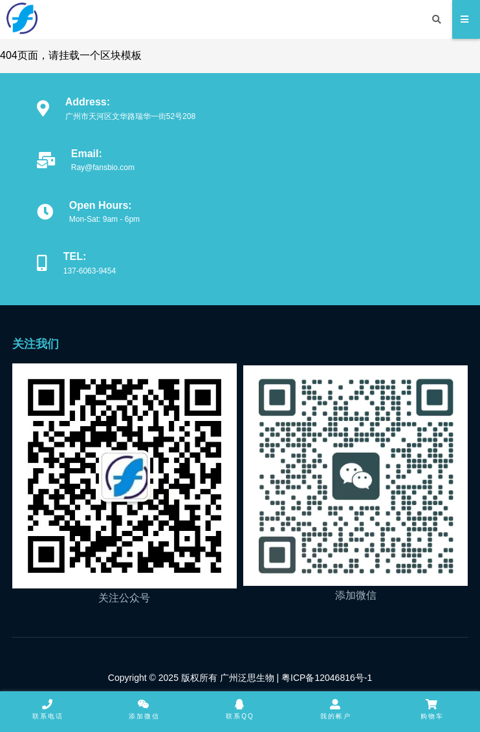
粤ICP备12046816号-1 (325, 678)
